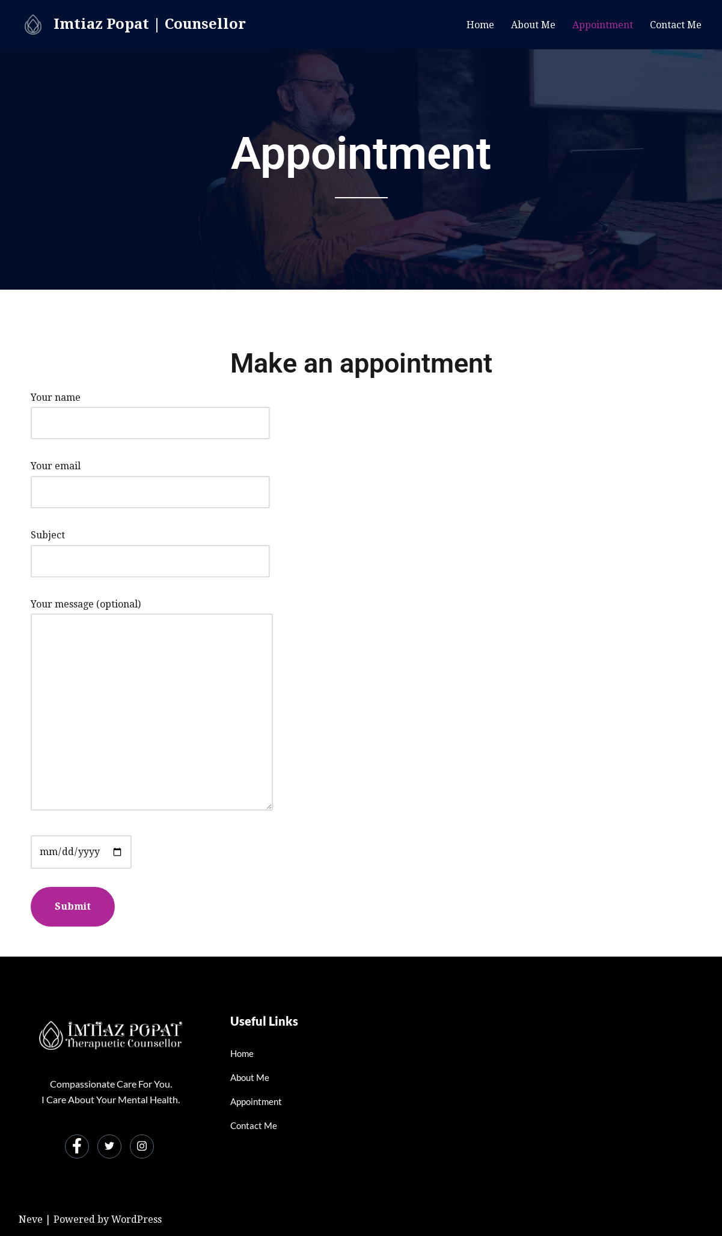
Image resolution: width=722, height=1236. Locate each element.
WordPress (136, 1219)
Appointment (602, 25)
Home (480, 25)
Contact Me (676, 25)
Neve (31, 1219)
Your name (150, 410)
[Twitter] (109, 1146)
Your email (150, 478)
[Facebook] (77, 1146)
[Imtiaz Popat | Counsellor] (132, 24)
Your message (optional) (152, 705)
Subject (150, 547)
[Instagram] (142, 1146)
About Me (533, 25)
